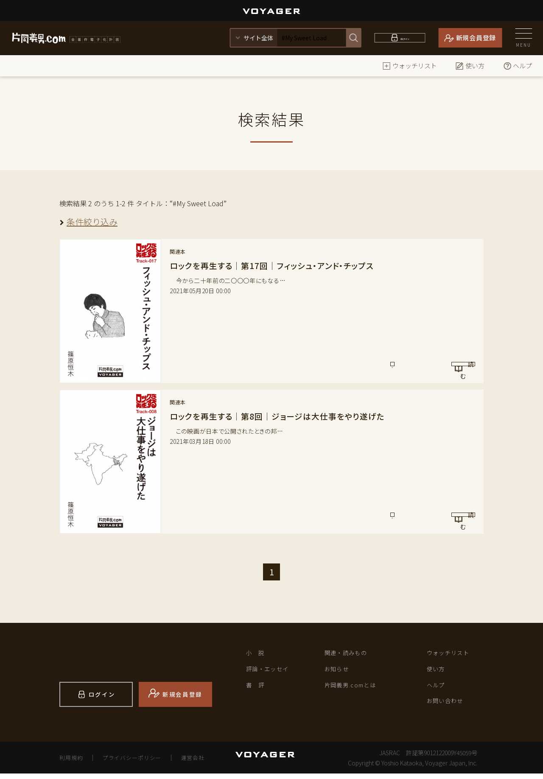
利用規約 (72, 763)
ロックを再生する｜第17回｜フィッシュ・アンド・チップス (276, 265)
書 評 (257, 690)
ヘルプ (517, 65)
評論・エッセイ (272, 672)
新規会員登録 (476, 37)
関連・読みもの (351, 654)
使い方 (469, 65)
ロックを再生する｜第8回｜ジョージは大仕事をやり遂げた (283, 416)
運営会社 (203, 763)
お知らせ (339, 672)
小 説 (257, 654)
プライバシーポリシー (138, 763)
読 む (439, 368)
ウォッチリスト (409, 65)
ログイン (405, 37)
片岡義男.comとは (356, 690)
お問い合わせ (449, 708)
